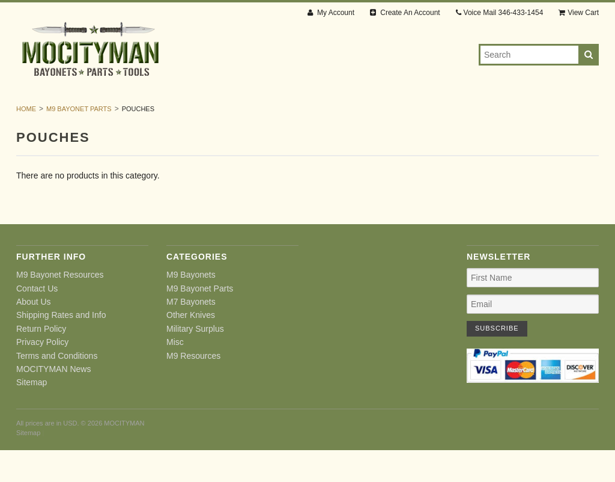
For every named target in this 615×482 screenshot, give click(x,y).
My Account (331, 12)
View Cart (579, 12)
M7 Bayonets (250, 114)
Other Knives (326, 114)
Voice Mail (500, 12)
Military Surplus (414, 114)
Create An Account (405, 12)
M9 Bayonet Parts (162, 114)
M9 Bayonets (75, 114)
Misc (478, 114)
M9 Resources (536, 114)
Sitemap (31, 414)
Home (26, 140)
